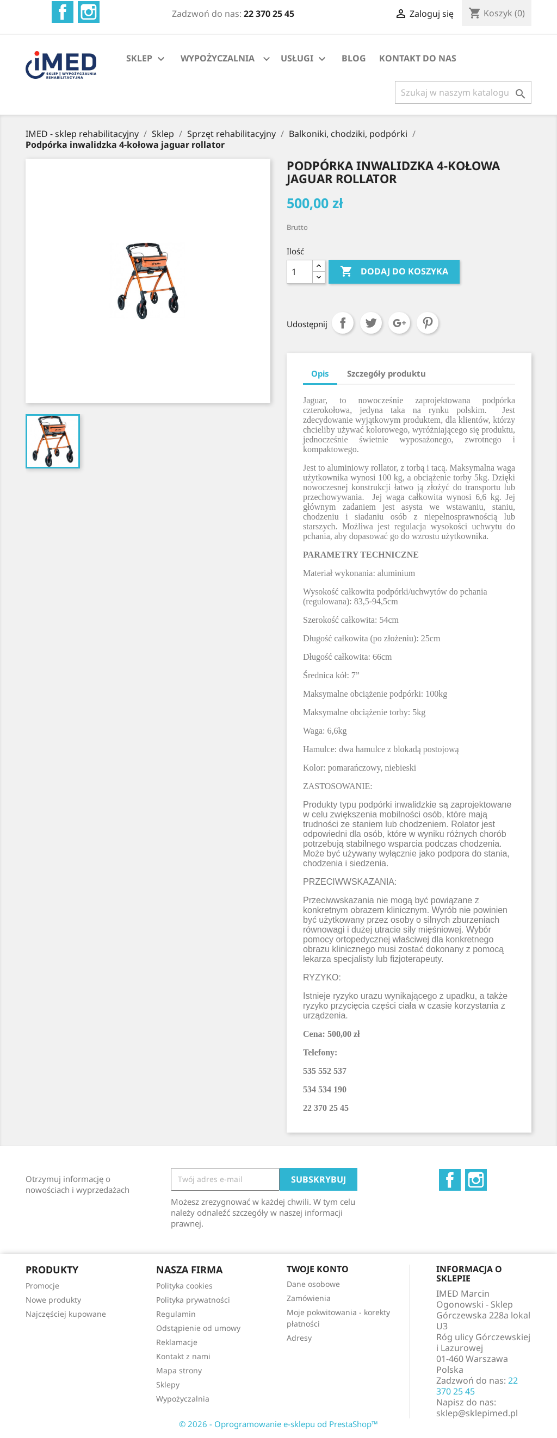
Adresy (299, 1338)
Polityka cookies (184, 1285)
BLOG (354, 58)
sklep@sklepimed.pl (477, 1413)
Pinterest (427, 323)
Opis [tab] (320, 373)
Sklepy (168, 1384)
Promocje (42, 1285)
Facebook (62, 12)
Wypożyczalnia (182, 1398)
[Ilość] (300, 272)
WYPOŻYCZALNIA (218, 58)
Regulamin (176, 1314)
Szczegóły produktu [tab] (386, 373)
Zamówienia (309, 1298)
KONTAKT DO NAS (417, 58)
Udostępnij (343, 323)
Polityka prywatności (193, 1300)
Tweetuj (371, 323)
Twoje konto (318, 1269)
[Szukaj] (463, 92)
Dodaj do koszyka (394, 272)
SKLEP (147, 59)
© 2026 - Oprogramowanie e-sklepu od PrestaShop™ (278, 1423)
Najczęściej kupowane (66, 1314)
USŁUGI (305, 59)
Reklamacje (176, 1342)
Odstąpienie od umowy (198, 1328)
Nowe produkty (53, 1300)
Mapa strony (179, 1370)
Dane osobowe (313, 1284)
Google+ (399, 323)
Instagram (89, 12)
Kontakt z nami (183, 1356)
